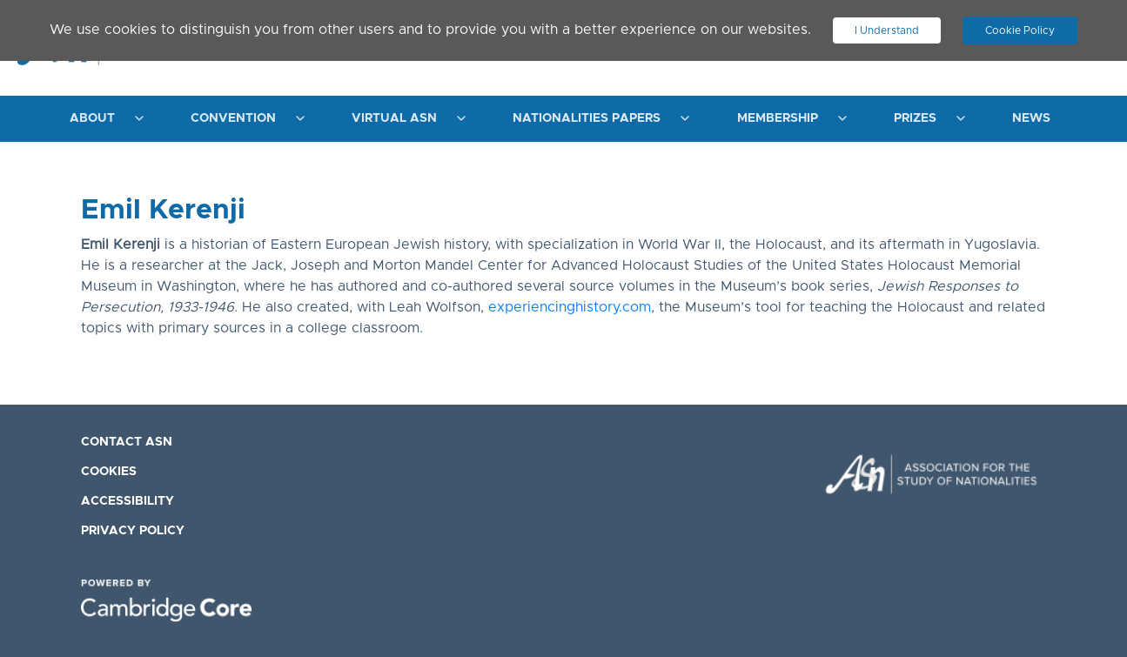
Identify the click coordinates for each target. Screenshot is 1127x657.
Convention (233, 118)
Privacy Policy (132, 531)
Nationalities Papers (587, 118)
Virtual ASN (394, 118)
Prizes (915, 118)
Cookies (109, 472)
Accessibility (127, 501)
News (1031, 118)
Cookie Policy (1020, 30)
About (92, 118)
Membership (777, 118)
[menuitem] (102, 119)
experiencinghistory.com (569, 307)
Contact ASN (126, 442)
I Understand (887, 30)
